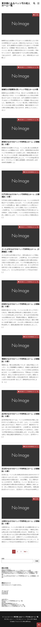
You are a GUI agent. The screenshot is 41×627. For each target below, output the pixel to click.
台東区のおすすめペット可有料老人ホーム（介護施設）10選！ (20, 522)
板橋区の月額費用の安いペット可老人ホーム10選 (20, 89)
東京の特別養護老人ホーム (31, 172)
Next (25, 551)
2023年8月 (5, 594)
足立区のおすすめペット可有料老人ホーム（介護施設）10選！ (20, 470)
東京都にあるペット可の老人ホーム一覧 (16, 4)
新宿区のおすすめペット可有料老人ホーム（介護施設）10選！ (20, 143)
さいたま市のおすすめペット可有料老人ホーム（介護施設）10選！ (20, 250)
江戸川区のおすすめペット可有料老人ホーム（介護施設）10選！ (20, 195)
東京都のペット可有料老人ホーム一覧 (29, 67)
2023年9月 (5, 592)
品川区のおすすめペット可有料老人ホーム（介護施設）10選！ (20, 415)
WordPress (27, 621)
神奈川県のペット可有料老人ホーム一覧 (13, 606)
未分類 (36, 14)
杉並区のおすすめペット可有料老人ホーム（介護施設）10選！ (20, 305)
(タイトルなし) (6, 569)
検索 (3, 558)
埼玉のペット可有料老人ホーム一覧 (29, 227)
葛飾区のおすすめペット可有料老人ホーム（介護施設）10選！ (20, 360)
